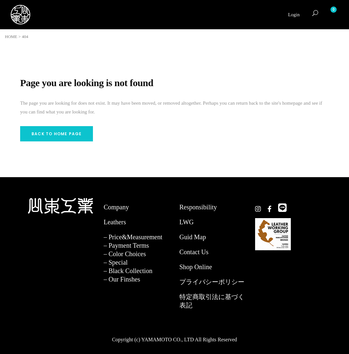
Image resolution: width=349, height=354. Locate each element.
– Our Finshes (122, 279)
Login (294, 14)
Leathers (115, 222)
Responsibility (198, 207)
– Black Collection (128, 270)
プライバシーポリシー (211, 281)
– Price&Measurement (133, 237)
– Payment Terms (126, 245)
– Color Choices (125, 253)
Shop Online (195, 266)
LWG (186, 222)
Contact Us (193, 252)
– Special (116, 262)
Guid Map (192, 237)
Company (116, 207)
